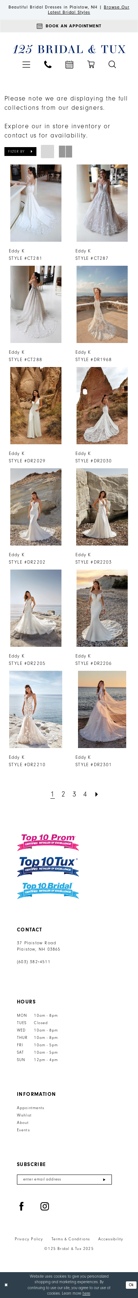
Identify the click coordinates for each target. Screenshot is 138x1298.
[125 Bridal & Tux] (69, 49)
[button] (26, 64)
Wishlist (24, 1115)
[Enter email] (64, 1180)
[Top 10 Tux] (48, 867)
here (86, 1293)
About (23, 1123)
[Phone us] (48, 64)
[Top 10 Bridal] (48, 891)
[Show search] (112, 64)
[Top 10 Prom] (48, 842)
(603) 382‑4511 (33, 961)
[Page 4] (85, 794)
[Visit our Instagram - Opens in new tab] (45, 1207)
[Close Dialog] (6, 1284)
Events (23, 1130)
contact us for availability (45, 135)
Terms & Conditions (71, 1239)
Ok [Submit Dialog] (131, 1284)
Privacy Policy (29, 1239)
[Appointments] (69, 26)
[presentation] (35, 203)
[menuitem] (26, 64)
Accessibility (111, 1239)
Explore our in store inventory (52, 126)
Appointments (30, 1108)
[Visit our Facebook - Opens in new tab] (21, 1207)
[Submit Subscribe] (104, 1180)
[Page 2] (63, 794)
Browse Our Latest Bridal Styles (89, 9)
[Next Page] (97, 794)
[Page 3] (74, 794)
